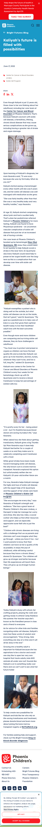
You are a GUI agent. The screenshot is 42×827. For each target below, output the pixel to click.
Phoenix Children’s (21, 221)
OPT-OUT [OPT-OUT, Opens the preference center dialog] (21, 814)
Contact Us (6, 768)
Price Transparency (30, 774)
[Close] (39, 3)
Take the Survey (21, 16)
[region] (21, 808)
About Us (5, 781)
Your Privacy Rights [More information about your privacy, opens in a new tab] (11, 809)
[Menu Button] (38, 25)
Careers (25, 768)
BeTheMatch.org (29, 727)
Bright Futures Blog (17, 32)
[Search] (33, 25)
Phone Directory (9, 778)
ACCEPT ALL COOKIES (21, 821)
